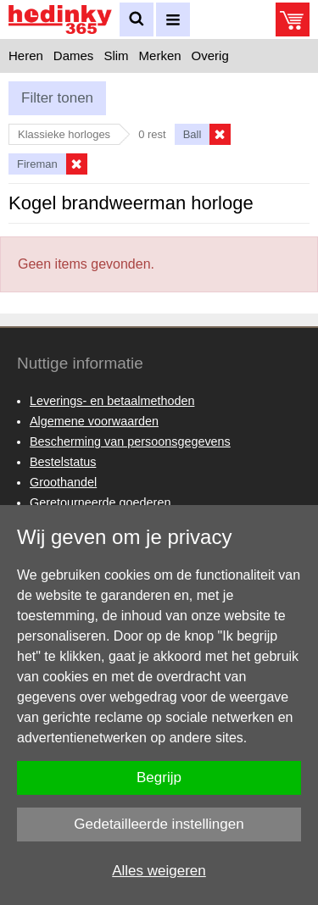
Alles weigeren (159, 871)
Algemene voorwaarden (94, 421)
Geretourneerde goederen (100, 502)
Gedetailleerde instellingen (158, 824)
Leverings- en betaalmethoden (112, 401)
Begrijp (159, 777)
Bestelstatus (63, 462)
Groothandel (63, 482)
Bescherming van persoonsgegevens (130, 441)
